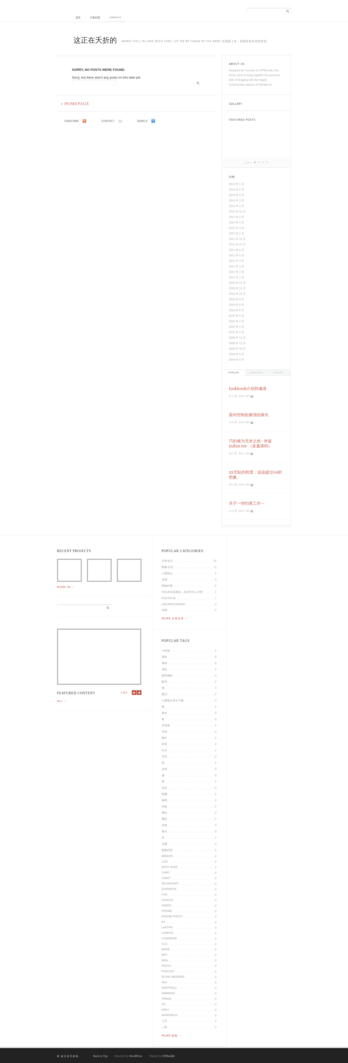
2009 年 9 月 (236, 354)
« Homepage (75, 103)
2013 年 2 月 (236, 205)
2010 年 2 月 (236, 326)
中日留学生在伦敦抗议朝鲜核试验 (129, 570)
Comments (256, 373)
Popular (233, 373)
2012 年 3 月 (236, 227)
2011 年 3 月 (236, 266)
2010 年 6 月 (236, 310)
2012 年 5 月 (236, 216)
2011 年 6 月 (236, 249)
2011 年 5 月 (236, 255)
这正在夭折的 (95, 40)
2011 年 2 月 (236, 271)
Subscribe (71, 120)
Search (142, 120)
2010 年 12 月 (237, 282)
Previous (134, 692)
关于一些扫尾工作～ (247, 503)
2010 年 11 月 (237, 288)
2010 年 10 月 (237, 293)
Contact (115, 17)
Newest (278, 373)
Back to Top (100, 1056)
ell (252, 396)
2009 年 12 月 (237, 337)
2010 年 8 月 (236, 304)
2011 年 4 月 (236, 260)
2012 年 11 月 (237, 211)
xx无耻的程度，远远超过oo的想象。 (255, 475)
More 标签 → (172, 1035)
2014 (69, 570)
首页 (77, 17)
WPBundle (168, 1056)
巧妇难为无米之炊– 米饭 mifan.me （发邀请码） (250, 443)
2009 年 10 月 (237, 348)
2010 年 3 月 (236, 321)
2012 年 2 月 (236, 233)
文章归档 (95, 17)
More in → (65, 586)
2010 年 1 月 (236, 332)
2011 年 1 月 (236, 277)
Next (139, 692)
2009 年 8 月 (236, 359)
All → (62, 700)
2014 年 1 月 (236, 184)
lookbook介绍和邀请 (248, 388)
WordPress (135, 1056)
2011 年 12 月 (237, 238)
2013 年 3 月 (236, 200)
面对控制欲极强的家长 (249, 414)
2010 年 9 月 (236, 299)
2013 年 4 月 (236, 194)
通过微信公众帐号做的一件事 (99, 570)
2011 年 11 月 (237, 244)
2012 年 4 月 (236, 222)
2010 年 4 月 (236, 315)
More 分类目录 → (175, 618)
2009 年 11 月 (237, 343)
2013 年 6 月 (236, 189)
